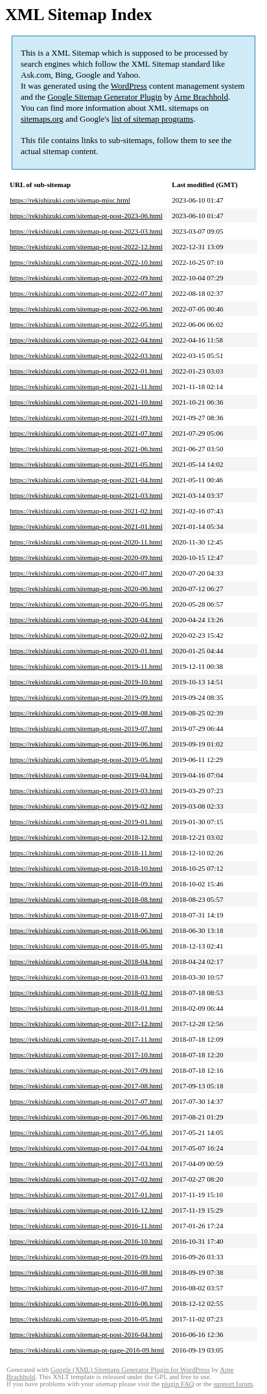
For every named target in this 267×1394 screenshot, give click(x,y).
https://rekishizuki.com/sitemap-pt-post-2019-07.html (86, 728)
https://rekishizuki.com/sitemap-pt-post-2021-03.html (86, 495)
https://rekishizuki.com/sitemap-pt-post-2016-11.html (86, 1226)
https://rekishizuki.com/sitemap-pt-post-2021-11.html (86, 386)
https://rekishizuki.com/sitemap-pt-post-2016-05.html (86, 1319)
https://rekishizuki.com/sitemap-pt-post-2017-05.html (86, 1132)
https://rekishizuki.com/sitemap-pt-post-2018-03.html (86, 977)
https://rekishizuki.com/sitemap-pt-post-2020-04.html (86, 620)
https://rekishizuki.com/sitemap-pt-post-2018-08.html (86, 899)
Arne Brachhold (201, 97)
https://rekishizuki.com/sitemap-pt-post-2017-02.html (86, 1179)
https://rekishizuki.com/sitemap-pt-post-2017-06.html (86, 1117)
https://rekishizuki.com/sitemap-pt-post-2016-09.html (86, 1257)
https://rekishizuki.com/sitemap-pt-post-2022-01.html (86, 371)
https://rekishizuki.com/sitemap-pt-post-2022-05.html (86, 324)
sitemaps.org (42, 119)
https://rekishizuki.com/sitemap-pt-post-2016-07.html (86, 1288)
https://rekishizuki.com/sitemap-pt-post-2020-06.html (86, 588)
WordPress (129, 86)
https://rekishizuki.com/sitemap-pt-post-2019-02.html (86, 806)
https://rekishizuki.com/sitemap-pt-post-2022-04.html (86, 340)
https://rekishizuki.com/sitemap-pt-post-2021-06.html (86, 449)
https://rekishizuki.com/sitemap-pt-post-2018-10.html (86, 868)
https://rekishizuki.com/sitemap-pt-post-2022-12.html (86, 247)
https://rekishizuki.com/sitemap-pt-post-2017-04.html (86, 1148)
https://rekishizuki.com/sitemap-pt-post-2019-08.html (86, 713)
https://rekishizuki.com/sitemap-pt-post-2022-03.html (86, 355)
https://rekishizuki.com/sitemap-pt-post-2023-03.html (86, 231)
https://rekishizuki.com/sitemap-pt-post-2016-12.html (86, 1210)
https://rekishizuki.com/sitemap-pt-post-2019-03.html (86, 790)
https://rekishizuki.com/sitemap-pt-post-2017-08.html (86, 1086)
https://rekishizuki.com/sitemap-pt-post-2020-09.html (86, 557)
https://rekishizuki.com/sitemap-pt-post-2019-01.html (86, 822)
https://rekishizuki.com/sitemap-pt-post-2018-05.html (86, 946)
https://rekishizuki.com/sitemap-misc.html (70, 200)
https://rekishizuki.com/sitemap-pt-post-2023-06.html (86, 215)
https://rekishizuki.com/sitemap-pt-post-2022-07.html (86, 293)
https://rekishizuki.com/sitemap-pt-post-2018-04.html (86, 961)
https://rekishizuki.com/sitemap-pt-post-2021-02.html (86, 511)
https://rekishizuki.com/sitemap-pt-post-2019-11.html (86, 666)
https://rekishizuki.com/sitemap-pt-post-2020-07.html (86, 573)
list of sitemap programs (152, 119)
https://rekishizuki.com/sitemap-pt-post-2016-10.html (86, 1241)
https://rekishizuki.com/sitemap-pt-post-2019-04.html (86, 775)
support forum (233, 1384)
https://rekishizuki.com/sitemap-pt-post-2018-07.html (86, 915)
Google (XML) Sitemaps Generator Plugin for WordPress (130, 1369)
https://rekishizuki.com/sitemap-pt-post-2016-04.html (86, 1334)
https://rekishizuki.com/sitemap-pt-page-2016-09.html (87, 1350)
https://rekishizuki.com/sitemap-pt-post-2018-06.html (86, 930)
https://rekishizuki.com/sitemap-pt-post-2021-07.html (86, 433)
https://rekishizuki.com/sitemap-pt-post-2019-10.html (86, 682)
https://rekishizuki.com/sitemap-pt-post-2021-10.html (86, 402)
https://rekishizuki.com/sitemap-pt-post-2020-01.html (86, 651)
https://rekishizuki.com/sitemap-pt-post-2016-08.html (86, 1272)
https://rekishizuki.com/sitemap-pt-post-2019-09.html (86, 697)
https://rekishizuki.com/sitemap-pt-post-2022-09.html (86, 278)
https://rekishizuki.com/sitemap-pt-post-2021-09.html (86, 418)
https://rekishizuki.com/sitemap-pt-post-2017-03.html (86, 1163)
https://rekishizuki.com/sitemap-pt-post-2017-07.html (86, 1101)
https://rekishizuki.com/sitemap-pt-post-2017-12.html (86, 1024)
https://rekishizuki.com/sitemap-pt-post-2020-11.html (86, 542)
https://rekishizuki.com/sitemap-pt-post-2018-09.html (86, 884)
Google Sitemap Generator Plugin (104, 97)
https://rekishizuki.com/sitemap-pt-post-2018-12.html (86, 837)
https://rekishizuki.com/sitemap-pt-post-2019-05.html (86, 759)
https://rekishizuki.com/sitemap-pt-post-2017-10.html (86, 1055)
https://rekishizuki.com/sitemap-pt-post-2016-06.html (86, 1303)
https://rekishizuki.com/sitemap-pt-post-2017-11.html (86, 1039)
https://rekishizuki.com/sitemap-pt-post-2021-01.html (86, 526)
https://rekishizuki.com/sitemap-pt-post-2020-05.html (86, 604)
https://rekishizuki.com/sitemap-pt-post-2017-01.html (86, 1194)
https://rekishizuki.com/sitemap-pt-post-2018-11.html (86, 853)
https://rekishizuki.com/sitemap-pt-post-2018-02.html (86, 992)
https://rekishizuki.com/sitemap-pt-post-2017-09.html (86, 1070)
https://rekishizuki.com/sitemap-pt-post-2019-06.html (86, 744)
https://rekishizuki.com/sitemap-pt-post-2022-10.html (86, 262)
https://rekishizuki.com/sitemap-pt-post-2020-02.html (86, 635)
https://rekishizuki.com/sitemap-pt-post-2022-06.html (86, 309)
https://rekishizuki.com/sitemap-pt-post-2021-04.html (86, 480)
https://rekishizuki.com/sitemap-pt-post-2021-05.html (86, 464)
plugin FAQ (177, 1384)
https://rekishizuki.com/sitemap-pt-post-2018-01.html (86, 1008)
